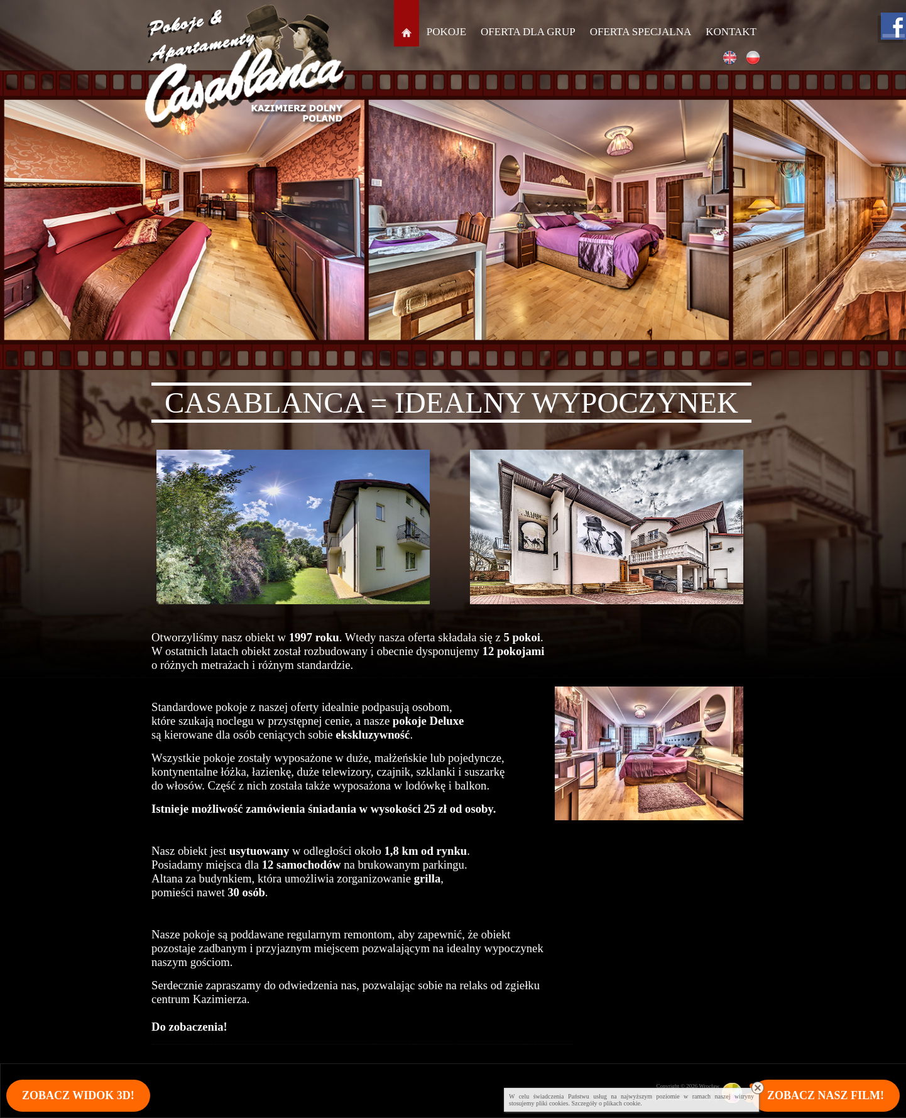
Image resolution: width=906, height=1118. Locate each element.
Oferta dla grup (528, 32)
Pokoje (446, 32)
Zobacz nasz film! (825, 1095)
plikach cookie (622, 1103)
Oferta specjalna (641, 32)
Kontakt (731, 32)
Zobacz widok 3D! (78, 1095)
